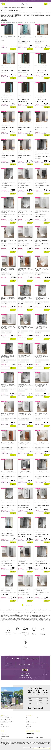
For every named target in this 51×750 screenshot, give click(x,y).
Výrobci (2, 738)
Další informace (3, 745)
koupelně (17, 14)
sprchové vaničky (46, 619)
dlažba (34, 618)
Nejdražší (24, 22)
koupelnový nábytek (26, 620)
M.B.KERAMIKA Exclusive (6, 722)
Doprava (27, 719)
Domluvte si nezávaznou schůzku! (32, 717)
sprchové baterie (4, 620)
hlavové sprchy (11, 620)
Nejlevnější (20, 22)
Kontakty (28, 728)
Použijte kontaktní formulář (24, 664)
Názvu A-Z (28, 22)
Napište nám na (8, 664)
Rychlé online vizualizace (5, 719)
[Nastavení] (28, 747)
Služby (2, 715)
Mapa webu (28, 726)
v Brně (41, 664)
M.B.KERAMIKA (4, 7)
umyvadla (19, 620)
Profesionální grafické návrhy (6, 717)
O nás (2, 731)
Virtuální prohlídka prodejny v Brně (8, 721)
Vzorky (2, 724)
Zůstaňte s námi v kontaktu (33, 731)
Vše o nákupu (29, 715)
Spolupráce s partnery (5, 726)
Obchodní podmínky (5, 736)
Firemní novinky (4, 734)
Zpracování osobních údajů (31, 722)
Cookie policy (28, 724)
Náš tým (2, 732)
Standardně (14, 22)
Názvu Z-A (33, 22)
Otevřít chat (25, 675)
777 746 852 (25, 673)
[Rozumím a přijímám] (42, 748)
